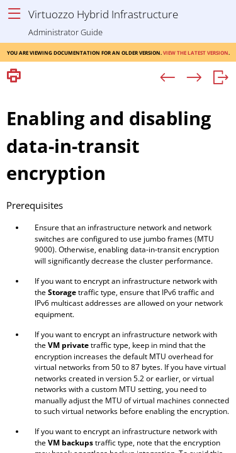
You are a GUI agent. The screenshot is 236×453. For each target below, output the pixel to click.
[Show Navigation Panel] (14, 14)
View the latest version (195, 52)
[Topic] (118, 270)
